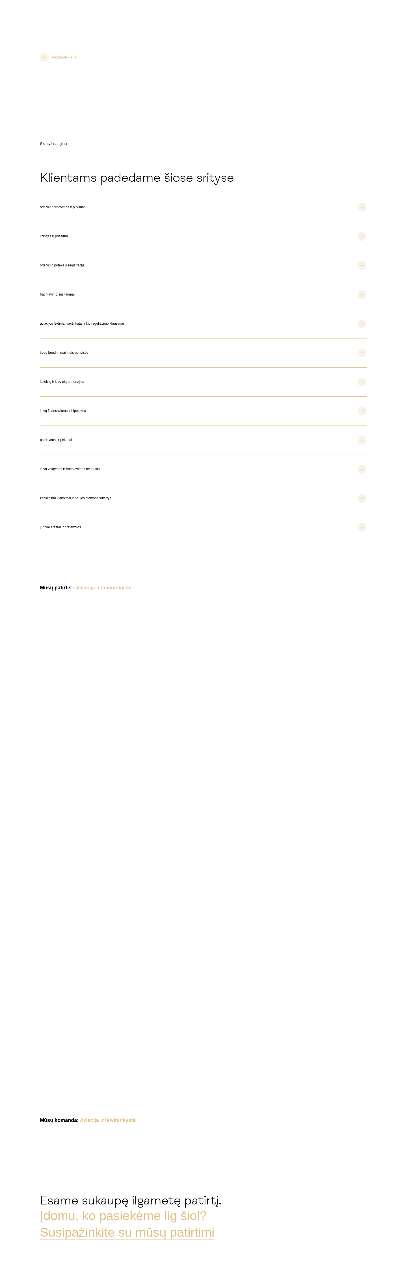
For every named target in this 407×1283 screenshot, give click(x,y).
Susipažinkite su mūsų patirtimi (127, 1232)
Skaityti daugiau (53, 144)
